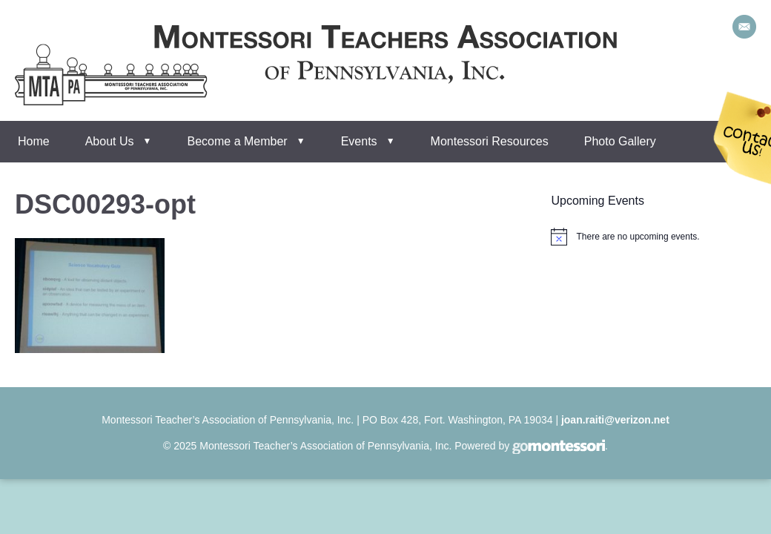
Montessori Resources (490, 141)
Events (359, 141)
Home (34, 141)
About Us (109, 141)
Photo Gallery (620, 141)
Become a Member (238, 141)
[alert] (637, 237)
